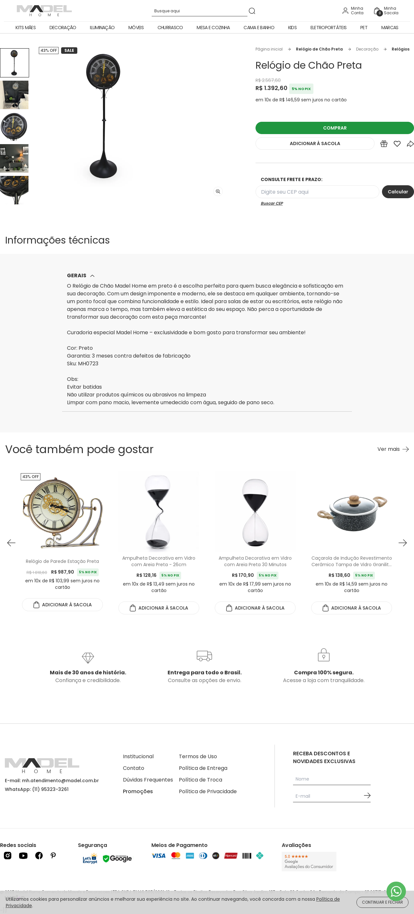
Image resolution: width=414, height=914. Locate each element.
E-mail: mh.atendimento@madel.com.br (52, 780)
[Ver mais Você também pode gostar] (393, 449)
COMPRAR (335, 128)
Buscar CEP (272, 203)
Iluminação (102, 27)
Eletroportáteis (328, 27)
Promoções (138, 791)
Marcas (389, 27)
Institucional (138, 756)
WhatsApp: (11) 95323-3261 (37, 789)
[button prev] (11, 543)
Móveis (136, 27)
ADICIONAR (315, 143)
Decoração (62, 27)
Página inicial (269, 49)
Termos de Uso (198, 756)
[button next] (403, 543)
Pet (363, 27)
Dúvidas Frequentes (148, 779)
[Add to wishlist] (397, 145)
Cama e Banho (259, 27)
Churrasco (170, 27)
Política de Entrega (203, 768)
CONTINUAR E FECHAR (382, 902)
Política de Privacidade (208, 791)
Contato (133, 768)
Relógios (400, 49)
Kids (292, 27)
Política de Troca (200, 779)
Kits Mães (26, 27)
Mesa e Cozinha (213, 27)
